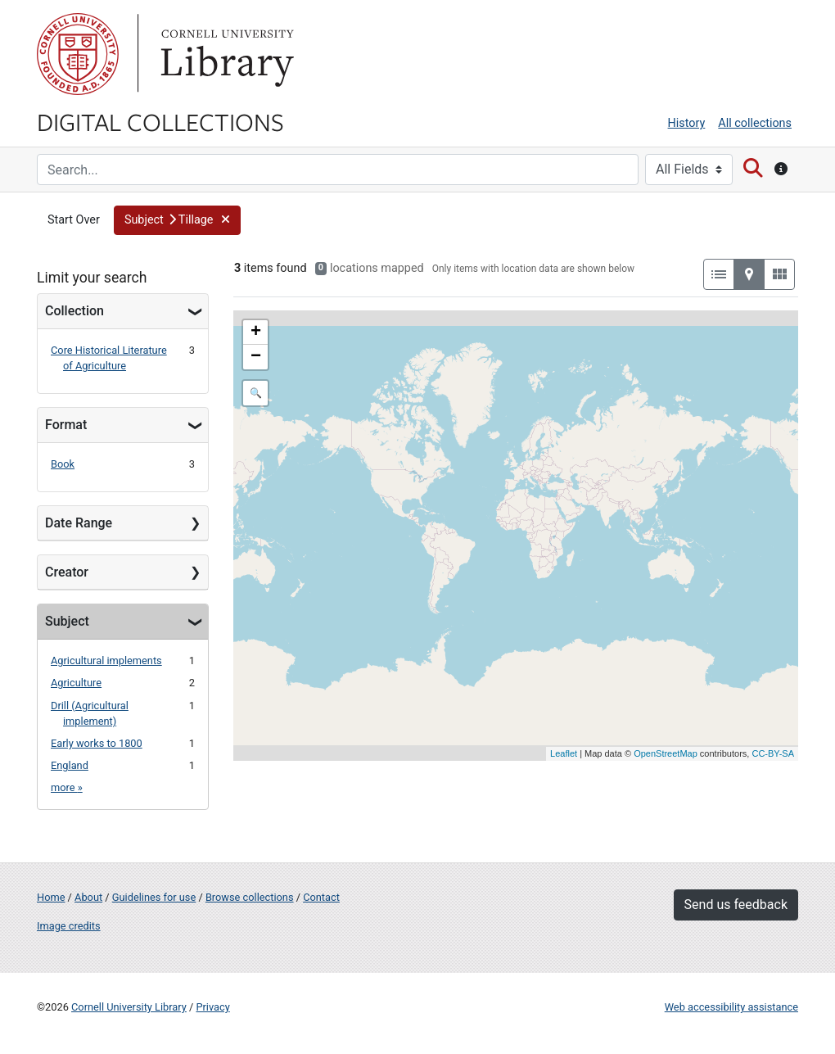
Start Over (73, 220)
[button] (177, 220)
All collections (755, 123)
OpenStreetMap (665, 753)
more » (67, 787)
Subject (67, 621)
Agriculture (76, 682)
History (687, 123)
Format (66, 424)
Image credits (69, 926)
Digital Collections (160, 121)
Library (225, 54)
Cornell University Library (129, 1007)
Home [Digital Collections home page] (51, 897)
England (69, 765)
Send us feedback (736, 904)
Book (62, 464)
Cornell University (78, 54)
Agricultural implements (106, 660)
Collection (74, 311)
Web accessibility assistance (731, 1007)
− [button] (255, 357)
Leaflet (563, 753)
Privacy (212, 1007)
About (88, 897)
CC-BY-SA (773, 753)
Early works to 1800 (96, 743)
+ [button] (255, 332)
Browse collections (249, 897)
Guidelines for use (154, 897)
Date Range (78, 523)
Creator (66, 572)
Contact (321, 897)
